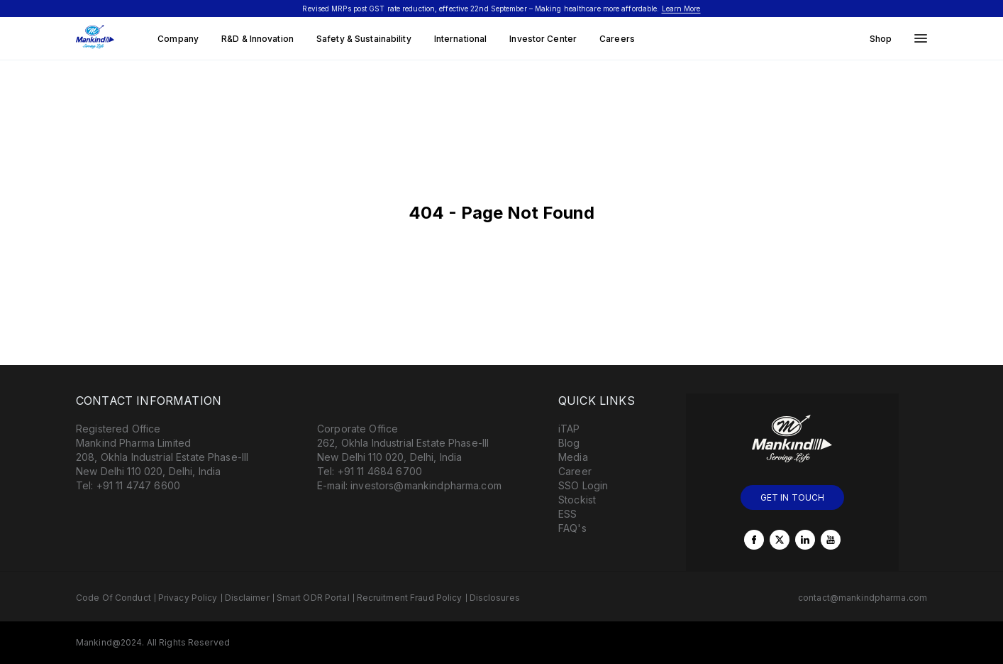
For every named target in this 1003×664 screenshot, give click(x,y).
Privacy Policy (188, 597)
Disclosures (495, 597)
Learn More (681, 8)
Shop (881, 38)
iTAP (569, 429)
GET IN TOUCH (792, 497)
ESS (567, 514)
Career (575, 471)
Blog (569, 443)
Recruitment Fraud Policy (409, 597)
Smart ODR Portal (313, 597)
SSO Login (583, 485)
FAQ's (572, 528)
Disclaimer (247, 597)
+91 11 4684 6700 (380, 471)
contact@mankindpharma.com (862, 597)
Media (573, 457)
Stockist (577, 500)
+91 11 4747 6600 (138, 485)
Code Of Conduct (113, 597)
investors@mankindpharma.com (426, 485)
